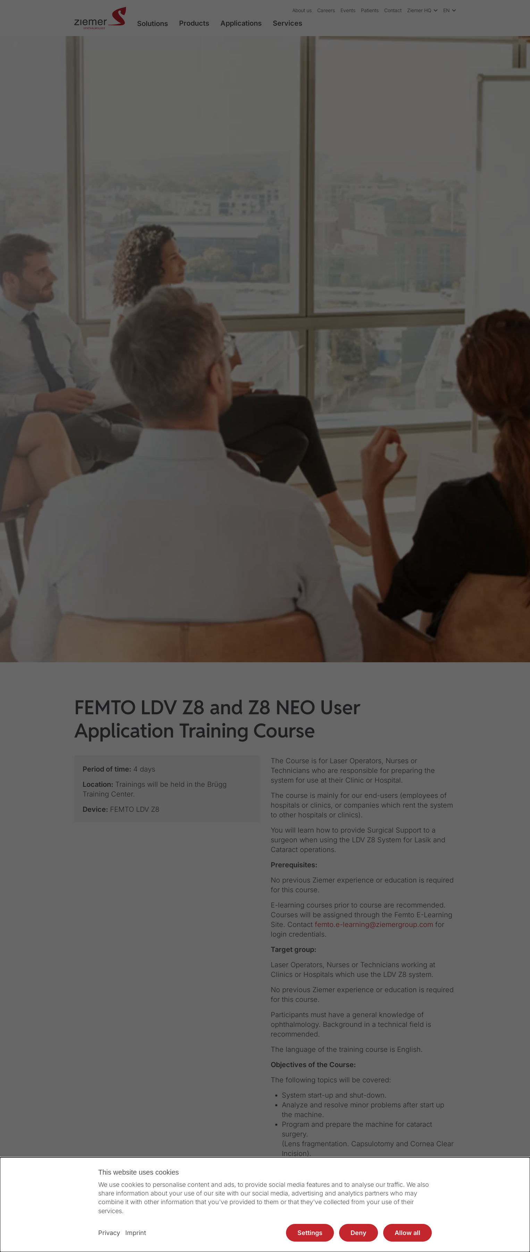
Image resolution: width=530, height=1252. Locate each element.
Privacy (109, 1232)
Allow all (407, 1232)
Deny (359, 1232)
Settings (309, 1232)
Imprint (135, 1232)
